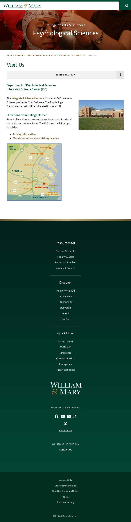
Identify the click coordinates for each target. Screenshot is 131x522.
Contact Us (79, 55)
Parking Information (24, 134)
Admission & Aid (65, 290)
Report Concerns (65, 369)
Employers (65, 352)
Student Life (65, 302)
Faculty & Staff (65, 256)
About (65, 313)
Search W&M (65, 341)
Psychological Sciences (66, 33)
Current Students (65, 251)
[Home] (22, 6)
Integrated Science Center (27, 98)
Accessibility (65, 480)
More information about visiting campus (36, 138)
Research (65, 307)
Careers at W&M (65, 358)
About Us (64, 55)
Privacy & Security (65, 502)
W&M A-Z (65, 347)
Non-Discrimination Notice (65, 491)
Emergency (65, 364)
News (65, 319)
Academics (65, 296)
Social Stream (65, 430)
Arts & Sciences (16, 55)
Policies (66, 497)
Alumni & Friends (65, 268)
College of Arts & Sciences (65, 25)
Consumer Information (66, 485)
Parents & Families (65, 262)
